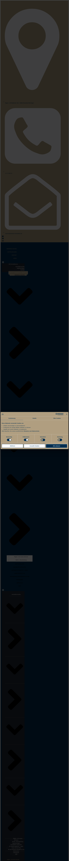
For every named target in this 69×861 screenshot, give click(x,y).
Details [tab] (34, 418)
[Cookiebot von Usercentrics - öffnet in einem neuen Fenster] (56, 414)
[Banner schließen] (66, 414)
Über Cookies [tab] (57, 418)
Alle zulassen (56, 446)
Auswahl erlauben (34, 446)
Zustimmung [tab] (11, 418)
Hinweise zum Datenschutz (31, 431)
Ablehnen (12, 446)
